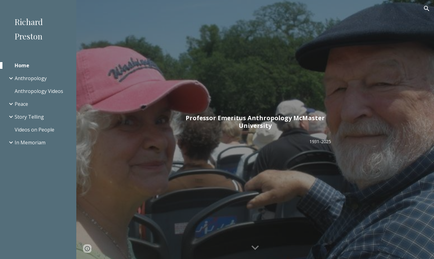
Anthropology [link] (31, 78)
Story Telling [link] (29, 116)
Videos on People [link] (34, 129)
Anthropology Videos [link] (39, 91)
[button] (426, 8)
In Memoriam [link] (30, 142)
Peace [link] (21, 104)
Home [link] (22, 65)
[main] (255, 122)
